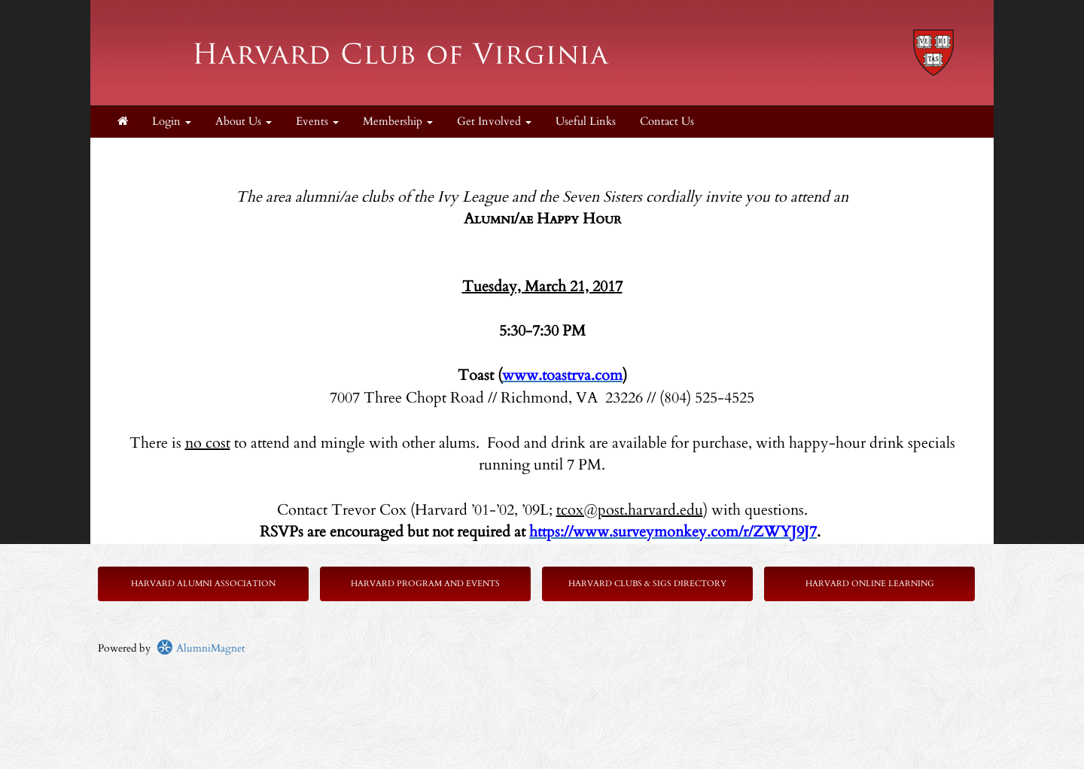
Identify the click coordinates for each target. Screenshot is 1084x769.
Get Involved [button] (494, 121)
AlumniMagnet (201, 648)
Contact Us (667, 121)
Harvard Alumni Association (203, 583)
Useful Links (586, 121)
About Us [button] (243, 121)
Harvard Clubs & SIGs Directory (647, 583)
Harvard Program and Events (425, 583)
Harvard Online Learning (869, 583)
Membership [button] (398, 121)
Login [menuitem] (171, 121)
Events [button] (317, 121)
